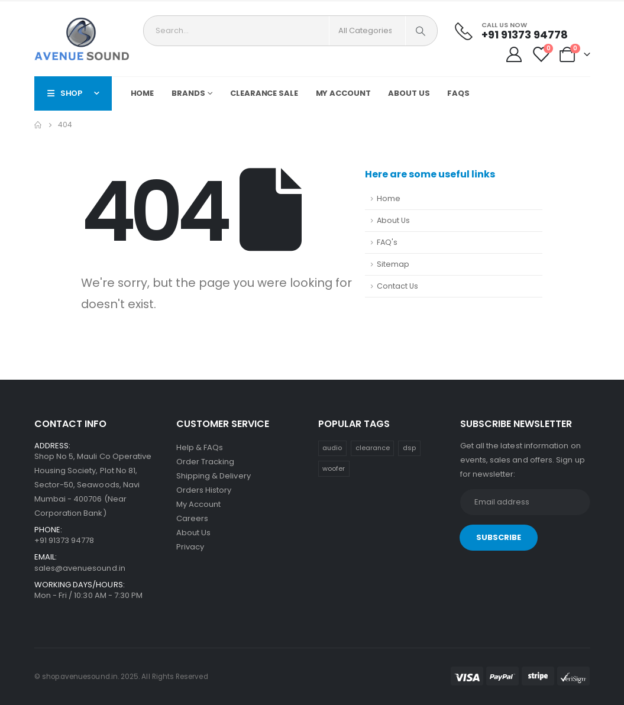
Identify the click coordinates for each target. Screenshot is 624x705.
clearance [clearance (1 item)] (372, 447)
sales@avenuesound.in (79, 568)
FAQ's (387, 242)
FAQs (458, 93)
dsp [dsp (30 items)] (409, 447)
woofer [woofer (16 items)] (333, 468)
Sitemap (393, 264)
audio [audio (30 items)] (332, 447)
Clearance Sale (264, 93)
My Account (343, 93)
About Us (408, 93)
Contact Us (397, 286)
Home (142, 93)
